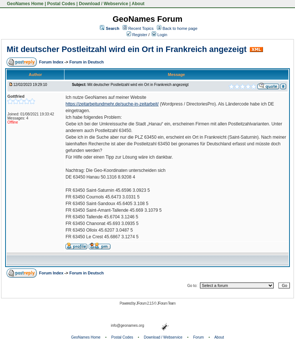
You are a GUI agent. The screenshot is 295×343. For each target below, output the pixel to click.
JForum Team (166, 303)
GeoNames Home (24, 3)
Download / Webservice (103, 3)
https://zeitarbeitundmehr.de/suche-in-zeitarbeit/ (112, 104)
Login (159, 34)
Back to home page (179, 28)
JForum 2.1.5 (145, 303)
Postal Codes (61, 3)
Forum (198, 337)
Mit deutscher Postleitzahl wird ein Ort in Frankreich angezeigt (127, 49)
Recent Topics (141, 28)
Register (137, 34)
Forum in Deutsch (86, 62)
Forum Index (51, 62)
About (138, 3)
